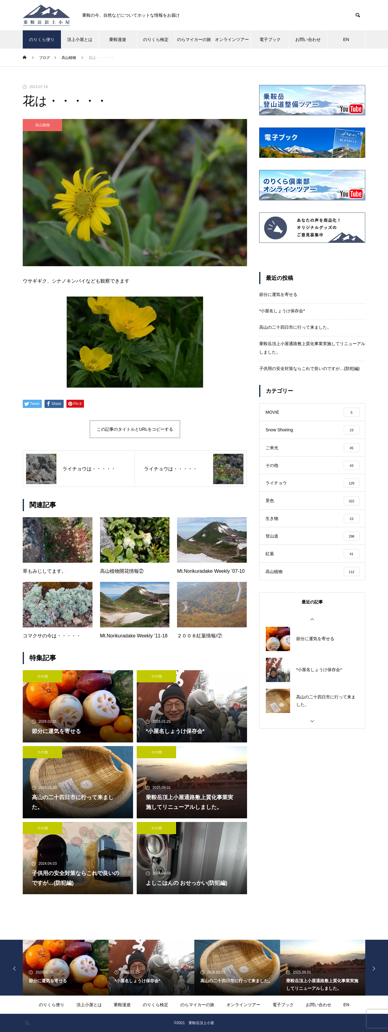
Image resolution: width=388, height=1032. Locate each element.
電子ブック (270, 39)
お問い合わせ (308, 39)
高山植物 (42, 125)
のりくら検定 (156, 39)
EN (346, 39)
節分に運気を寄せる (278, 294)
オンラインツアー (232, 39)
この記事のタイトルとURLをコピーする (135, 429)
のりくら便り (42, 39)
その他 (42, 676)
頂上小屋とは (79, 39)
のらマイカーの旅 (194, 39)
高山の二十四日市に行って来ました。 (295, 327)
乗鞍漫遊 (117, 39)
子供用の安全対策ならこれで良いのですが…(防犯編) (309, 368)
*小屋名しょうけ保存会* (282, 310)
